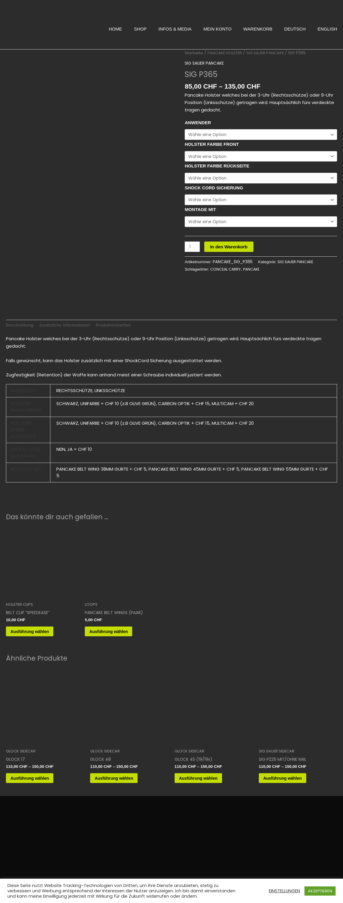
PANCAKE (255, 272)
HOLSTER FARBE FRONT (212, 144)
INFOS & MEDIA (175, 28)
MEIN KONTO (217, 28)
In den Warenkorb (230, 249)
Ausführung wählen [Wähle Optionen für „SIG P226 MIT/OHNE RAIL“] (291, 778)
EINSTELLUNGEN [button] (284, 891)
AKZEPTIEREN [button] (320, 891)
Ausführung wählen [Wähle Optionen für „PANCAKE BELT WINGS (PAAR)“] (117, 629)
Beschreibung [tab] (21, 321)
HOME (115, 28)
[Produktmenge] (193, 249)
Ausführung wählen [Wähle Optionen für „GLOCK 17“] (38, 778)
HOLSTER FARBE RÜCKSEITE (217, 167)
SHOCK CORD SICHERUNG (214, 189)
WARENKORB (257, 28)
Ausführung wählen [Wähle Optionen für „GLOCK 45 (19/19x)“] (207, 778)
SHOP (140, 28)
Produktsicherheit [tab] (121, 321)
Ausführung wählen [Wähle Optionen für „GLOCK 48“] (122, 778)
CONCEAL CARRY (226, 272)
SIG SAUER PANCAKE (269, 53)
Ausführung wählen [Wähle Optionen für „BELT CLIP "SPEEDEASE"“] (38, 629)
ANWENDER (198, 122)
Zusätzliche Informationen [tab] (68, 321)
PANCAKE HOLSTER (227, 53)
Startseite (195, 53)
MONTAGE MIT (200, 211)
